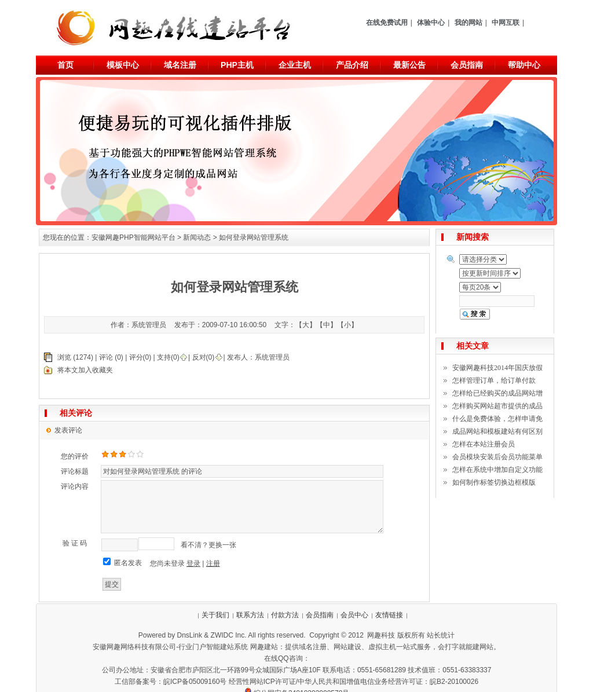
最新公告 (409, 64)
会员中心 (354, 615)
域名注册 (180, 64)
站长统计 (441, 635)
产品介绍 (352, 64)
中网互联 (505, 23)
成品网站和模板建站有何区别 (497, 431)
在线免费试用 (387, 23)
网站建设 (347, 647)
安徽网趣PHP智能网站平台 (133, 237)
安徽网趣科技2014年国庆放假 (497, 368)
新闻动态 (197, 237)
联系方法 (250, 615)
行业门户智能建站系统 (213, 647)
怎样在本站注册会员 (483, 444)
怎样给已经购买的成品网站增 (497, 393)
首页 (65, 64)
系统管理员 (272, 357)
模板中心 (123, 64)
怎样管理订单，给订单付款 (494, 380)
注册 (213, 563)
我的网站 (468, 23)
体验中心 (431, 23)
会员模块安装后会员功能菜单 (497, 457)
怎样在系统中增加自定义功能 (497, 470)
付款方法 (285, 615)
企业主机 (295, 64)
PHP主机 (237, 64)
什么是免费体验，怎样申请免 (497, 419)
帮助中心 (524, 64)
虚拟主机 (382, 647)
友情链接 (389, 615)
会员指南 (467, 64)
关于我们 (215, 615)
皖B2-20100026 (454, 682)
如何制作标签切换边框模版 (494, 482)
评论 (106, 357)
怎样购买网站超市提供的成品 (497, 406)
